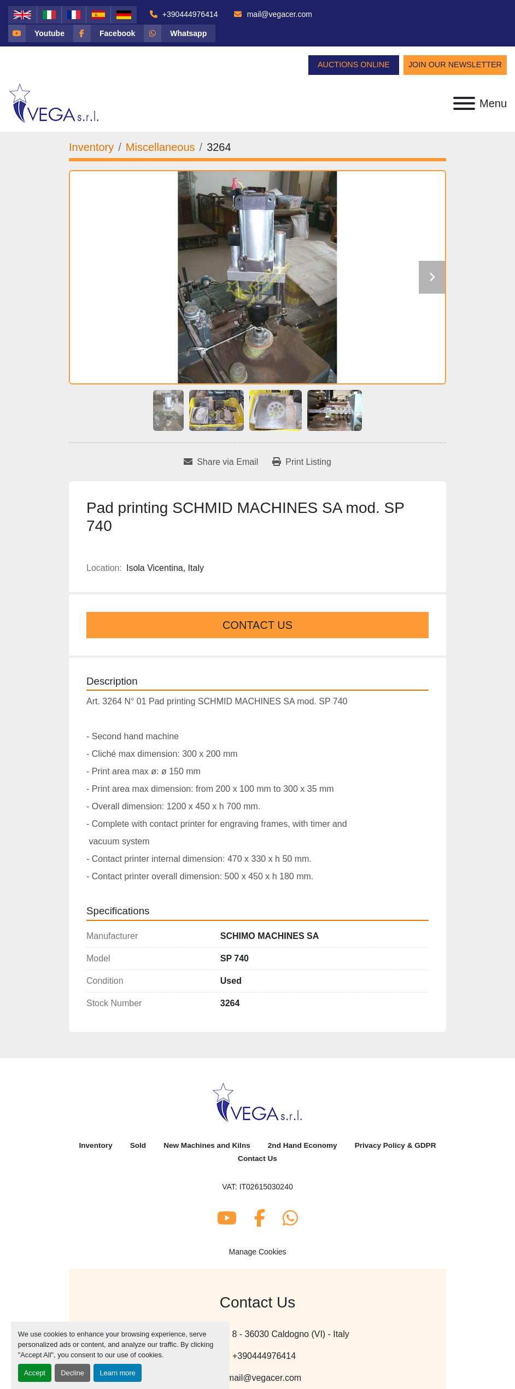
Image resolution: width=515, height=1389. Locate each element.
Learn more (117, 1373)
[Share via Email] (221, 462)
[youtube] (40, 33)
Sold (138, 1145)
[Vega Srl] (258, 1101)
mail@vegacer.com (278, 14)
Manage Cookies (257, 1251)
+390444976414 (189, 14)
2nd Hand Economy (302, 1145)
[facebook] (108, 33)
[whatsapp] (179, 33)
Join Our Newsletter (455, 64)
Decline (72, 1373)
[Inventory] (91, 147)
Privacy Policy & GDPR (395, 1145)
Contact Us (257, 625)
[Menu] (464, 103)
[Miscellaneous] (160, 147)
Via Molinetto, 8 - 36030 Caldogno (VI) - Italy (263, 1334)
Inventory (95, 1145)
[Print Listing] (301, 462)
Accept (34, 1373)
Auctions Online (354, 64)
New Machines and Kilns (206, 1145)
